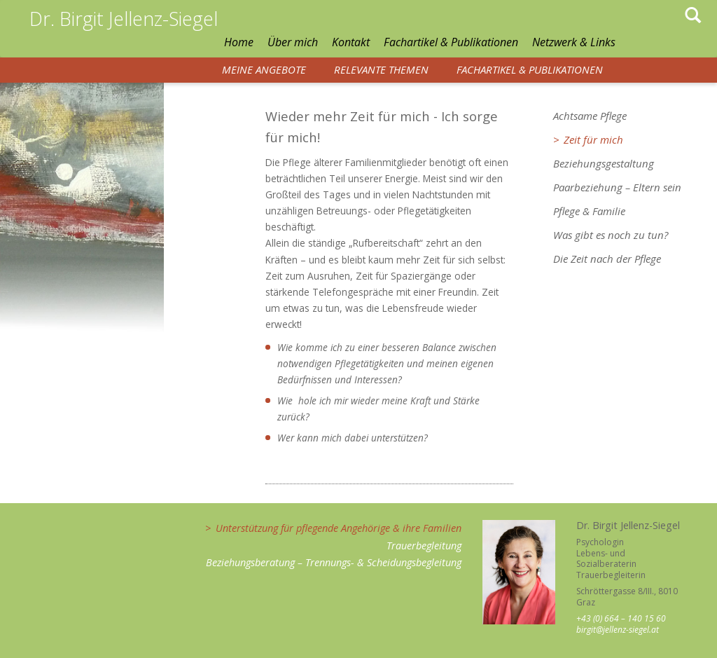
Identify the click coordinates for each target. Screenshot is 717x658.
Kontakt (351, 42)
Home (238, 42)
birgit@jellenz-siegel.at (617, 630)
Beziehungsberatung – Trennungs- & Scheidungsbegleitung (333, 562)
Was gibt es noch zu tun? (610, 235)
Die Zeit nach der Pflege (607, 259)
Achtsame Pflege (590, 116)
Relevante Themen (381, 69)
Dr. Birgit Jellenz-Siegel (123, 19)
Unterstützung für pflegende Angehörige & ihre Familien (338, 528)
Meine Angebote (264, 69)
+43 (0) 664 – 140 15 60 (621, 618)
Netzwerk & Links (573, 42)
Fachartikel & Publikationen (451, 42)
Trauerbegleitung (424, 545)
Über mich (292, 42)
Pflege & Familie (589, 211)
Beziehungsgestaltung (603, 163)
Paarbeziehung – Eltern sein (617, 187)
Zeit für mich (593, 139)
